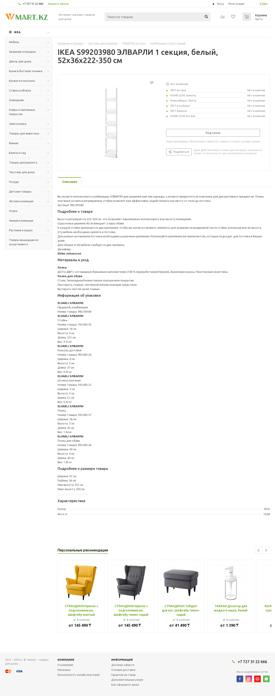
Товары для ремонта (23, 162)
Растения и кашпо (21, 230)
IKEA (17, 32)
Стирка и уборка (20, 90)
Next (266, 550)
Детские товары (20, 191)
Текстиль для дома (22, 172)
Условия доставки (123, 669)
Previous (258, 550)
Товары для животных (24, 133)
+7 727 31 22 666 (32, 3)
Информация (122, 659)
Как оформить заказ (125, 684)
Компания (66, 659)
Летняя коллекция (21, 201)
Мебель (14, 41)
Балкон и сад (17, 152)
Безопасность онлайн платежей (78, 674)
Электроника (17, 123)
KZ (261, 3)
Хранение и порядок (22, 51)
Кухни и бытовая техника (25, 71)
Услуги (13, 210)
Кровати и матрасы (22, 80)
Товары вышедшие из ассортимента (23, 242)
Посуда (14, 181)
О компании (65, 664)
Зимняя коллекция (21, 220)
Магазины (64, 669)
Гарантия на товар (123, 674)
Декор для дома (20, 61)
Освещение (16, 100)
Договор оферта (122, 664)
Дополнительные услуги (127, 679)
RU (266, 3)
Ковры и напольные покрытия (22, 112)
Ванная (13, 143)
